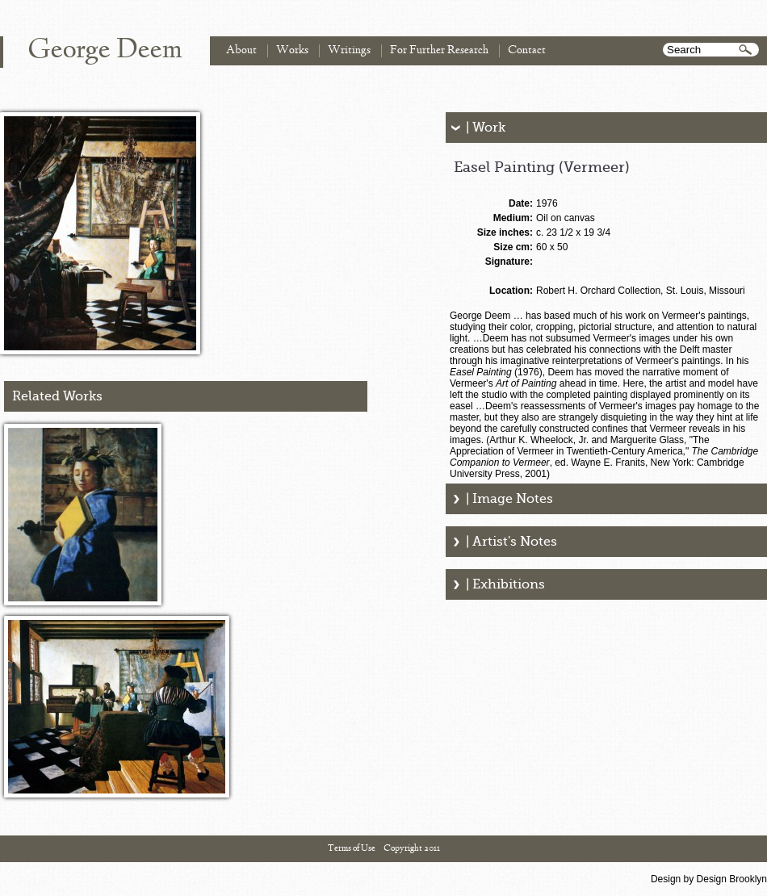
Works (292, 50)
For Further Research (439, 50)
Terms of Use (351, 848)
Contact (527, 50)
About (241, 50)
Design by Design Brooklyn (709, 879)
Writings (349, 50)
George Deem (104, 50)
